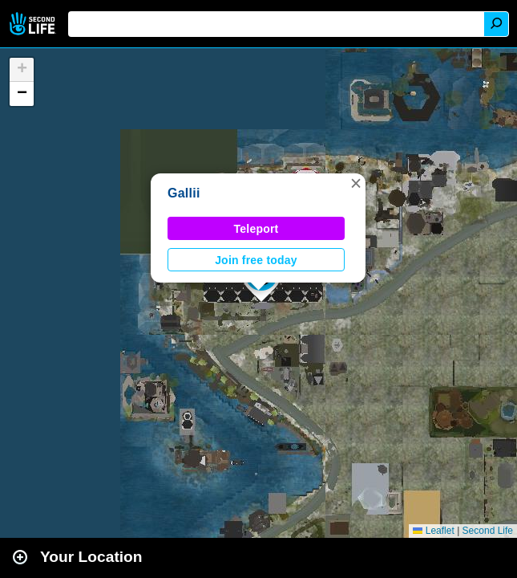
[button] (356, 183)
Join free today (256, 260)
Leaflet (433, 530)
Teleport (256, 228)
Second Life (34, 23)
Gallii (184, 193)
